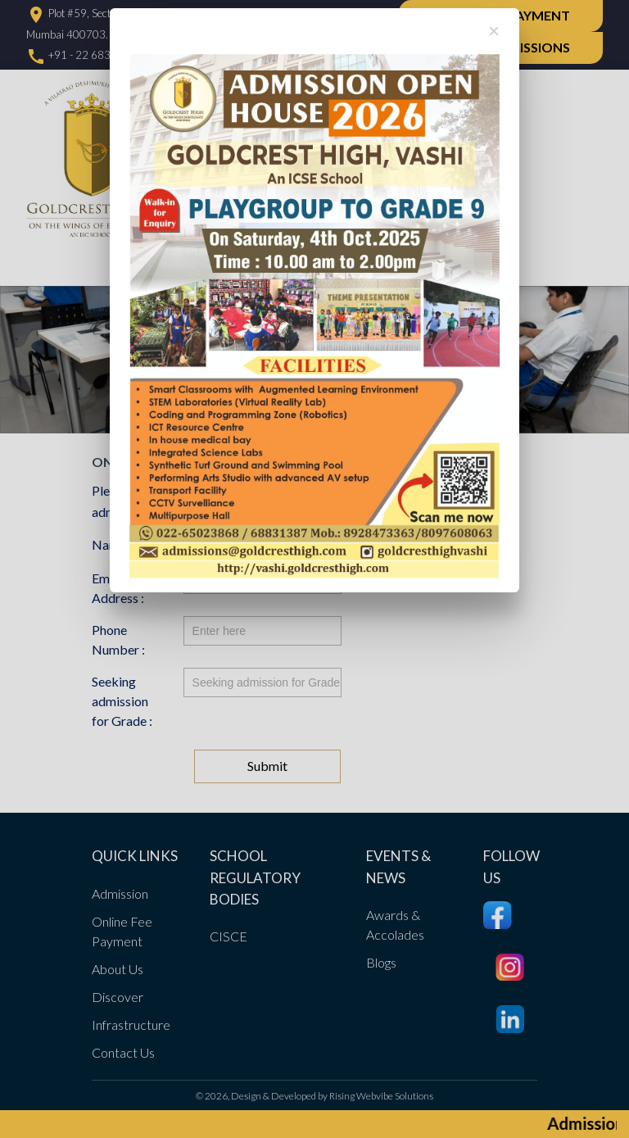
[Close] (494, 31)
